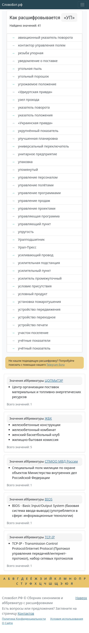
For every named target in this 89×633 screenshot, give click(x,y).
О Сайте (7, 623)
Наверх (81, 598)
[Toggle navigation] (82, 4)
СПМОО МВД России (61, 461)
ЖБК (48, 418)
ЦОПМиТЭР (54, 380)
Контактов (26, 613)
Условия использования (66, 619)
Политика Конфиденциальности (24, 619)
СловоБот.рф (12, 4)
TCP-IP (50, 537)
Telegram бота (56, 365)
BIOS (48, 499)
